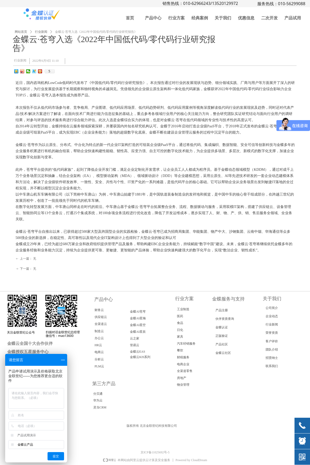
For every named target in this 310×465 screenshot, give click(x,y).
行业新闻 (41, 32)
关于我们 (223, 18)
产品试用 (292, 18)
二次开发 (269, 18)
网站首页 (21, 32)
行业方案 (176, 18)
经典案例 (199, 18)
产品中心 (153, 18)
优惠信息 (246, 18)
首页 (130, 18)
